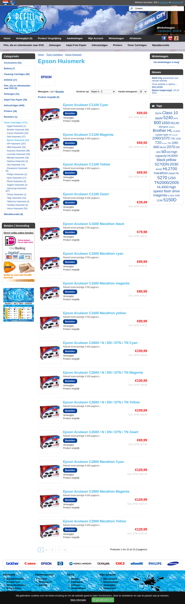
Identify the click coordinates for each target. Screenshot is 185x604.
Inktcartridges (100, 45)
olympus (163, 126)
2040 (177, 195)
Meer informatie (78, 600)
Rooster (60, 91)
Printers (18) (10, 111)
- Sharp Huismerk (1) (16, 194)
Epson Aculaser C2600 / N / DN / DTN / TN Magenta (103, 372)
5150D (169, 199)
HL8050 (176, 131)
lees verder (157, 87)
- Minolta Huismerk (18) (17, 157)
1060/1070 (161, 138)
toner (159, 169)
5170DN (170, 196)
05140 (174, 123)
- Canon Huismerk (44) (17, 133)
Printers (117, 45)
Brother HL (162, 130)
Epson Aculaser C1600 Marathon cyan (93, 253)
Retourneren (45, 582)
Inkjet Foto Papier (76, 45)
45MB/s (171, 127)
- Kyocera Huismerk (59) (18, 150)
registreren (176, 2)
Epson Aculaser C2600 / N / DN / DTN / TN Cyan (100, 343)
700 (169, 143)
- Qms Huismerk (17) (16, 178)
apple (159, 118)
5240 (168, 117)
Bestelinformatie (15, 579)
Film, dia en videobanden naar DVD (24, 45)
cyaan (159, 134)
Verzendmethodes (16, 585)
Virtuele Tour (13, 582)
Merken (75, 579)
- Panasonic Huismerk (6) (16, 169)
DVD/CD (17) (10, 80)
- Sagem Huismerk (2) (16, 185)
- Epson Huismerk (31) (17, 140)
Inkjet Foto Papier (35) (15, 99)
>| (64, 550)
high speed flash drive (166, 189)
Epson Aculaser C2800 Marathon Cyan (93, 462)
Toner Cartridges (137, 45)
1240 (160, 200)
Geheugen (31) (11, 94)
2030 (174, 164)
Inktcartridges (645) (14, 105)
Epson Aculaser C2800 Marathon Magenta (96, 491)
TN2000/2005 (166, 182)
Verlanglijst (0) (24, 38)
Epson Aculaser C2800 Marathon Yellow (94, 521)
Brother (164, 143)
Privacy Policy (13, 588)
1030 (178, 138)
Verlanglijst (68, 118)
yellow (171, 160)
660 (156, 147)
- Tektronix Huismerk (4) (17, 201)
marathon (161, 173)
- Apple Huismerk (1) (16, 126)
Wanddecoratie (160, 45)
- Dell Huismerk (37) (16, 136)
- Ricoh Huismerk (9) (16, 181)
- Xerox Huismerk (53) (16, 208)
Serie (158, 113)
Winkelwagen (116, 38)
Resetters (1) (10, 117)
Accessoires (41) (12, 63)
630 (168, 152)
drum (163, 147)
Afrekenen (135, 38)
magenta (160, 195)
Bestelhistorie (110, 582)
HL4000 (163, 187)
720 (158, 142)
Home (7, 38)
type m (167, 134)
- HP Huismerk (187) (16, 143)
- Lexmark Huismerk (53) (18, 154)
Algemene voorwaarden (18, 591)
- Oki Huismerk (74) (15, 164)
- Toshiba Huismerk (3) (17, 205)
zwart (172, 173)
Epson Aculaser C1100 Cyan (85, 105)
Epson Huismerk (73, 54)
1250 (172, 178)
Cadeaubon (77, 582)
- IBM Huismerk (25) (16, 147)
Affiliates (75, 585)
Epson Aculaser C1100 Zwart (86, 194)
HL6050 (172, 155)
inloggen (164, 2)
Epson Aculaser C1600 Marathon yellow (94, 313)
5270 (162, 177)
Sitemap (43, 585)
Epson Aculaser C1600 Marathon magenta (96, 283)
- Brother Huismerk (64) (17, 129)
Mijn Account (95, 38)
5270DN (162, 164)
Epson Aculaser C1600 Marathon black (93, 224)
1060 (174, 142)
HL (177, 173)
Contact (43, 579)
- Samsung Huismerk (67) (16, 189)
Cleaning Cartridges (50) (17, 74)
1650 (166, 123)
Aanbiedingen (75, 38)
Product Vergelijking (49, 38)
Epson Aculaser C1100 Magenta (88, 135)
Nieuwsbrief (109, 588)
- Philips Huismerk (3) (16, 174)
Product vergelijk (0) (48, 97)
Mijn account (110, 579)
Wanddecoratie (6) (13, 214)
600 (157, 122)
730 (172, 138)
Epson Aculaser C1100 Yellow (86, 164)
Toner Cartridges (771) (15, 122)
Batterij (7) (9, 68)
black (161, 160)
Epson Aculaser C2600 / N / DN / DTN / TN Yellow (101, 402)
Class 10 (170, 112)
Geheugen (55, 45)
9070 (175, 118)
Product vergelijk (71, 121)
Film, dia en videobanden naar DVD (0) (17, 87)
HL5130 (175, 135)
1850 (158, 152)
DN (178, 147)
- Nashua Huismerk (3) (17, 161)
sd (163, 151)
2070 (171, 147)
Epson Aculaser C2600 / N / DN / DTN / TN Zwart (100, 432)
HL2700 (170, 168)
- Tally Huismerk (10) (16, 198)
